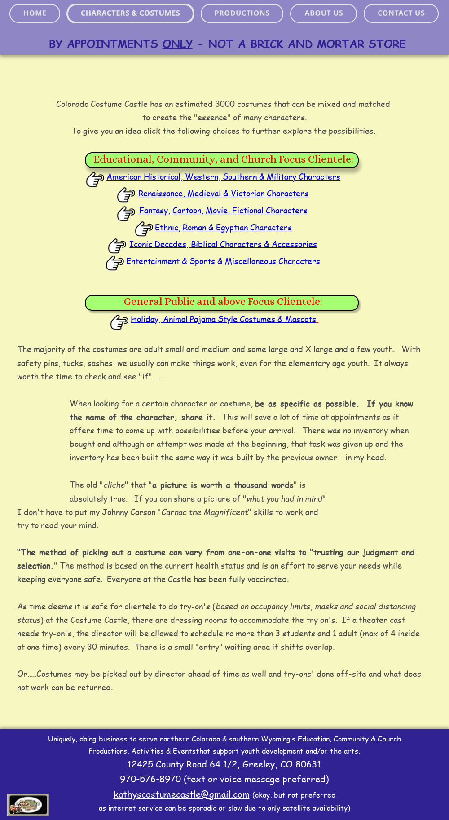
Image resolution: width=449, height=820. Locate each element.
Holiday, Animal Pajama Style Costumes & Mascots (223, 318)
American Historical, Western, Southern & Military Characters (223, 176)
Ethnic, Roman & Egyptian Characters (223, 227)
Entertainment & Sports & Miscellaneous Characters (223, 261)
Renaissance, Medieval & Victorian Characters (223, 193)
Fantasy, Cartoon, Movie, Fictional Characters (223, 210)
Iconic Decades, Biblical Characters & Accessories (223, 243)
